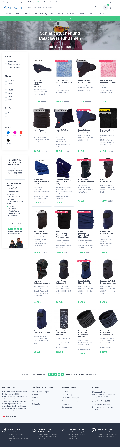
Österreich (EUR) (10, 407)
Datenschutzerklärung (70, 392)
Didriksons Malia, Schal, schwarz (107, 130)
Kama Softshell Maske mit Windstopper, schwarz (40, 83)
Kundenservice (98, 2)
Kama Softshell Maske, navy (84, 130)
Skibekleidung (41, 13)
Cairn (10, 84)
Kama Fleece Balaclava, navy (106, 228)
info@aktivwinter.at (101, 396)
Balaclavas (12, 61)
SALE (102, 13)
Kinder (28, 13)
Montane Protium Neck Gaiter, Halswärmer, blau (107, 326)
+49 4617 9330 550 (101, 392)
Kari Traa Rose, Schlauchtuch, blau (64, 81)
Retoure (115, 2)
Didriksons (11, 87)
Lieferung (108, 2)
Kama (10, 93)
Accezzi (11, 81)
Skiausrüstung (57, 13)
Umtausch (35, 389)
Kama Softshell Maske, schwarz (84, 81)
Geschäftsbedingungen (70, 389)
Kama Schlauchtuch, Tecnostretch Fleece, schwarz (62, 230)
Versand (35, 386)
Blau (8, 136)
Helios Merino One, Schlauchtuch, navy (63, 179)
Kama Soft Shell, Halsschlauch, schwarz (62, 131)
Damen (19, 13)
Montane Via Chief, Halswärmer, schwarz (63, 326)
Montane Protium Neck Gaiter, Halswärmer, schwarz (85, 326)
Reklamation (36, 395)
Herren (8, 13)
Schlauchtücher (14, 67)
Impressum (66, 395)
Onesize (11, 119)
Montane (11, 100)
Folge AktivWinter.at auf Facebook (102, 400)
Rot (21, 136)
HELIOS (10, 90)
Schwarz (8, 144)
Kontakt (65, 383)
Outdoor (70, 13)
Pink (14, 136)
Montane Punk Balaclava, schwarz (42, 276)
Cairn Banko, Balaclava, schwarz (86, 178)
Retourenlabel (67, 398)
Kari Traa (11, 97)
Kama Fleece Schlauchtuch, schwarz (40, 131)
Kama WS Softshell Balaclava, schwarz (108, 276)
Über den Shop (67, 386)
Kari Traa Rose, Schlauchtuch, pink (108, 81)
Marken (92, 13)
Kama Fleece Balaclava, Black (106, 178)
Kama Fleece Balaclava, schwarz (42, 228)
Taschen (82, 13)
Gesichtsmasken (14, 64)
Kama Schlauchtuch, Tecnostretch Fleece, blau (84, 230)
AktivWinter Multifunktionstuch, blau (41, 179)
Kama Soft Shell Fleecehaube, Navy (85, 276)
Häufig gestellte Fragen (40, 383)
